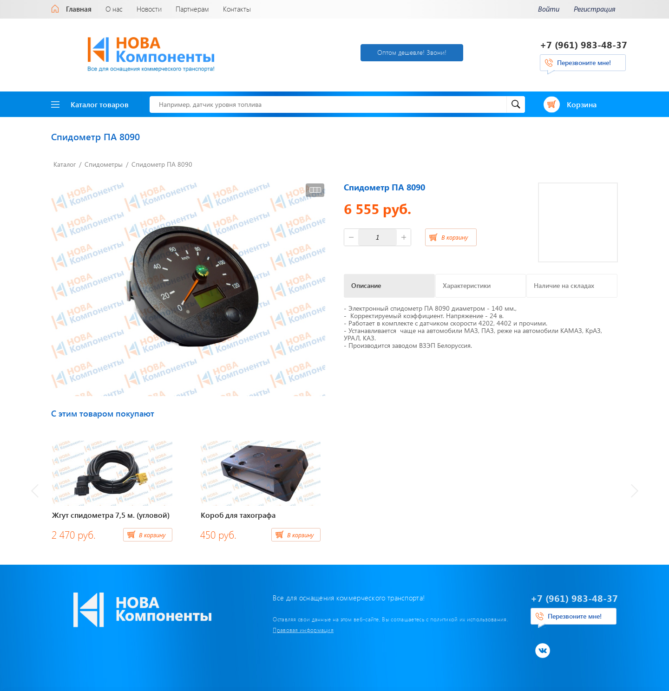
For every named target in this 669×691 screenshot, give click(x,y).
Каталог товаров (90, 103)
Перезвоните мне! (584, 62)
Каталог (64, 163)
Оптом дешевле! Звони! (379, 51)
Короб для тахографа (238, 514)
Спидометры (104, 163)
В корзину (454, 236)
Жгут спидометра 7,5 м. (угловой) (111, 514)
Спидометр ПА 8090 (161, 163)
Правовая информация (276, 628)
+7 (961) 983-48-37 (583, 44)
